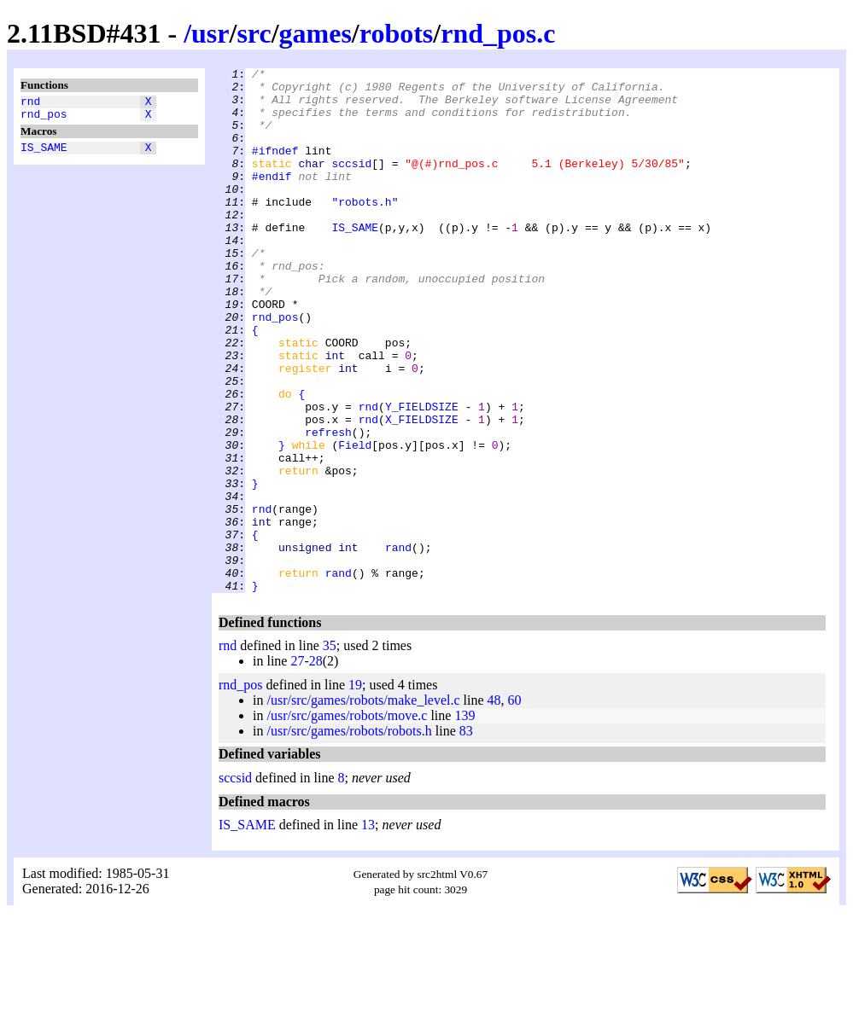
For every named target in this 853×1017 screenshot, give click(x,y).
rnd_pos (43, 118)
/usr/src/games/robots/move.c (346, 820)
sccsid (351, 183)
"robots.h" (364, 229)
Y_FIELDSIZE (422, 475)
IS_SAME (43, 154)
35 (329, 750)
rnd (30, 103)
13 (368, 929)
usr (210, 33)
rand (398, 644)
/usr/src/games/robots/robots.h (348, 835)
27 (297, 765)
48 (494, 805)
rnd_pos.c (498, 33)
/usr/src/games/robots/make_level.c (362, 805)
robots (396, 33)
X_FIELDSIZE (422, 490)
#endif (272, 198)
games (315, 33)
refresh (328, 506)
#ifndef (275, 168)
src (254, 33)
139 (464, 820)
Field (354, 521)
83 (466, 835)
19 (355, 789)
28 (316, 765)
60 (515, 805)
